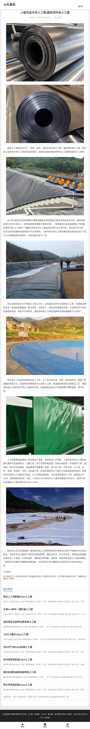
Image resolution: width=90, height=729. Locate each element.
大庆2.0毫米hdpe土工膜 (15, 634)
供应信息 (22, 697)
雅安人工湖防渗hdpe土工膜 (17, 596)
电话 (45, 725)
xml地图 (47, 717)
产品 (67, 725)
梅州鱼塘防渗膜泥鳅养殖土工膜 (19, 672)
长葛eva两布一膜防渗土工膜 (18, 609)
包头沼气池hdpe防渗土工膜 (17, 647)
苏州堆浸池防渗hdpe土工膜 (17, 659)
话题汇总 (31, 697)
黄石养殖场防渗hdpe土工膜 (17, 684)
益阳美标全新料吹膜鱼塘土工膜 (19, 622)
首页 (14, 697)
